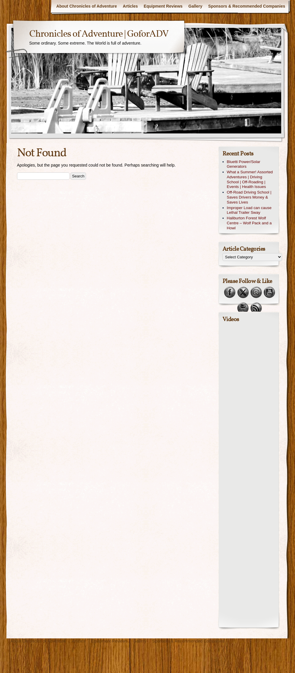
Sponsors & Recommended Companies (246, 6)
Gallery (195, 6)
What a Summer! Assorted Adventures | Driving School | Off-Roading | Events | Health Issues (250, 179)
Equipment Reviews (163, 6)
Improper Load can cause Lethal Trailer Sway (249, 210)
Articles (130, 6)
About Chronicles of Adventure (86, 6)
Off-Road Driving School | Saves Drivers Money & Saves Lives (249, 197)
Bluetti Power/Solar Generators (243, 164)
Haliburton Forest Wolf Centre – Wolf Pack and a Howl (249, 223)
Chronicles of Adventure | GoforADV (98, 34)
